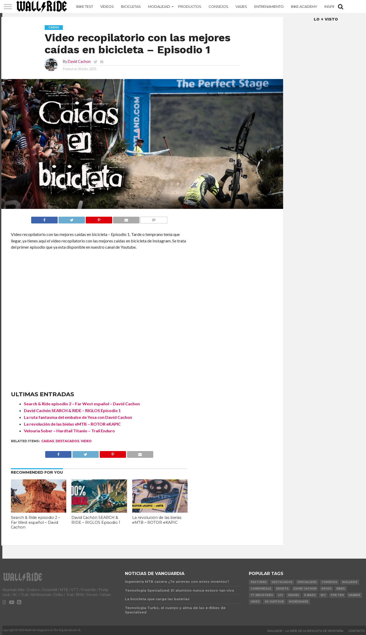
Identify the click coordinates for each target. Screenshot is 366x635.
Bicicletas (131, 6)
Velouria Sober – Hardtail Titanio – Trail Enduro (69, 430)
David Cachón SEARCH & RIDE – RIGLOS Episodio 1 (72, 410)
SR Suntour (274, 601)
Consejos (218, 6)
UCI (280, 595)
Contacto (357, 631)
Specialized (307, 582)
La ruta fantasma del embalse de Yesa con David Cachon (78, 417)
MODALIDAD (159, 6)
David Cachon (79, 61)
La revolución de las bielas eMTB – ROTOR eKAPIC (72, 423)
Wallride (349, 582)
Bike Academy (304, 6)
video (86, 441)
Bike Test (84, 6)
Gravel (293, 595)
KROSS (326, 588)
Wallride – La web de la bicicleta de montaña (305, 631)
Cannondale (261, 588)
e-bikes (310, 595)
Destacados (67, 441)
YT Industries (262, 595)
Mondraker (298, 601)
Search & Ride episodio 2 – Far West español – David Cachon (82, 403)
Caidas (47, 441)
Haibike (354, 595)
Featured (259, 582)
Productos (189, 6)
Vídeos (107, 6)
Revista (282, 588)
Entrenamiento (269, 6)
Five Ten (337, 595)
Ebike (340, 588)
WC (323, 595)
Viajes (241, 6)
